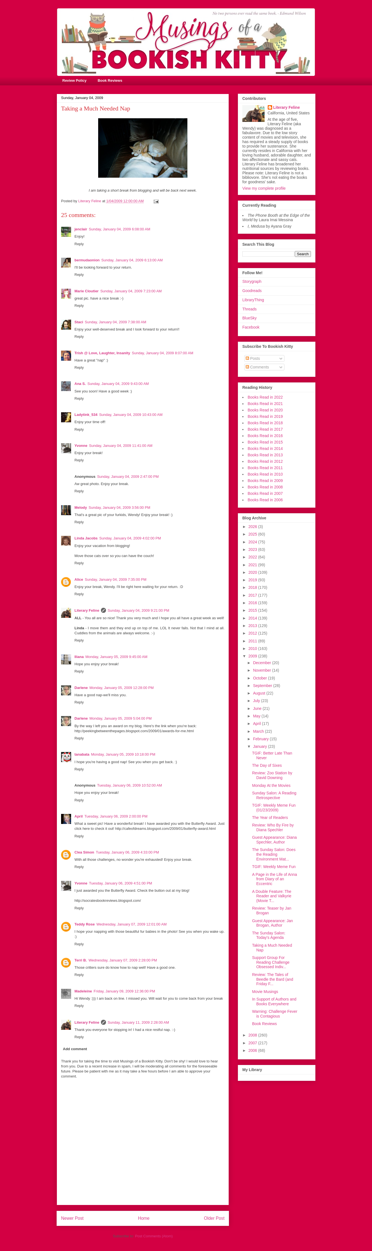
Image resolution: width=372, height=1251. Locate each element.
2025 (253, 534)
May (257, 716)
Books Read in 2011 (265, 468)
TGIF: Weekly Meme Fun (274, 866)
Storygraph (251, 281)
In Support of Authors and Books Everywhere (274, 1001)
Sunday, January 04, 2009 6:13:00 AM (132, 260)
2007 (253, 1043)
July (257, 700)
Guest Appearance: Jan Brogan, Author (272, 923)
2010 (253, 648)
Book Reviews (110, 80)
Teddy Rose (84, 924)
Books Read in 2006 (265, 500)
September (263, 685)
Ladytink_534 (85, 415)
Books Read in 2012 (265, 461)
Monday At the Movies (271, 785)
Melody (80, 507)
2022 (253, 557)
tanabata (81, 754)
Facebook (250, 327)
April (78, 816)
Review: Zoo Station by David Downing (272, 775)
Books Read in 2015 (265, 442)
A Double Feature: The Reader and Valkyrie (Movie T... (271, 896)
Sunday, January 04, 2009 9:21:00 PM (138, 610)
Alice (78, 579)
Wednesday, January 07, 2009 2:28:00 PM (123, 960)
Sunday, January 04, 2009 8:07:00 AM (162, 353)
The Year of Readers (270, 817)
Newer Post (72, 1218)
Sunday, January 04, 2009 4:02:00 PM (130, 538)
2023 (253, 549)
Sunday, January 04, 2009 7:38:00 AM (115, 322)
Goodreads (252, 290)
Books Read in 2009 (265, 480)
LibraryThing (253, 300)
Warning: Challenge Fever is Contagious (274, 1013)
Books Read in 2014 (265, 448)
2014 (253, 618)
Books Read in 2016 (265, 435)
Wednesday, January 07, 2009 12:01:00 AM (131, 924)
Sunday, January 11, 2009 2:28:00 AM (138, 1022)
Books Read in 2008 (265, 487)
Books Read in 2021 (265, 403)
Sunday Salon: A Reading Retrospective (274, 795)
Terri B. (80, 960)
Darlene (81, 688)
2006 (253, 1050)
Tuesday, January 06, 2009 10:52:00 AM (129, 785)
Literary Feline (86, 610)
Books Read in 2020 (265, 410)
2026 (253, 526)
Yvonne (80, 445)
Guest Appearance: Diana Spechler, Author (274, 839)
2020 (253, 572)
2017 (253, 595)
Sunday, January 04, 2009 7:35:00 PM (115, 579)
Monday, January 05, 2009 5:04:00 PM (121, 718)
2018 (253, 587)
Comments (257, 367)
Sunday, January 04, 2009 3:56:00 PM (119, 507)
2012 (253, 633)
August (259, 693)
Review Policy (74, 80)
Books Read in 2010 (265, 474)
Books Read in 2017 (265, 429)
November (262, 670)
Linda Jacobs (86, 538)
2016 (253, 603)
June (257, 708)
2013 (253, 625)
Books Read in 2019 (265, 416)
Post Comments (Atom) (154, 1236)
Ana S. (80, 384)
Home (144, 1218)
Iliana (79, 657)
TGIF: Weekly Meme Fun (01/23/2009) (274, 807)
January (260, 746)
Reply (79, 244)
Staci (78, 322)
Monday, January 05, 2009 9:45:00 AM (116, 657)
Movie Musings (265, 991)
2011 (253, 641)
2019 (253, 580)
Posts (253, 358)
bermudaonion (87, 260)
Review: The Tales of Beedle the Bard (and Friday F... (272, 979)
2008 (253, 1035)
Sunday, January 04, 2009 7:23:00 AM (131, 291)
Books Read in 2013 (265, 455)
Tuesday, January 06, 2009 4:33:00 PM (127, 852)
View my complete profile (264, 188)
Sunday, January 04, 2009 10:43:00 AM (130, 415)
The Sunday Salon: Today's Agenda (268, 935)
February (261, 739)
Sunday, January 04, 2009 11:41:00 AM (120, 445)
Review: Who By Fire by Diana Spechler (273, 827)
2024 (253, 542)
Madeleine (83, 991)
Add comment (75, 1049)
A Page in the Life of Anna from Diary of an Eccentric (274, 879)
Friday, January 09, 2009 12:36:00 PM (124, 991)
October (260, 678)
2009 (253, 656)
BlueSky (249, 318)
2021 (253, 565)
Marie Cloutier (86, 291)
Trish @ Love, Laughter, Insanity (102, 353)
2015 (253, 610)
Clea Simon (84, 852)
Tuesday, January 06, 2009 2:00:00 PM (116, 816)
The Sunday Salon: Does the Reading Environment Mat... (274, 854)
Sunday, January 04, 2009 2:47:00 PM (128, 476)
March (259, 731)
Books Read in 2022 (265, 397)
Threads (249, 309)
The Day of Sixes (267, 765)
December (262, 663)
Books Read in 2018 (265, 423)
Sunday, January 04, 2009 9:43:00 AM (118, 384)
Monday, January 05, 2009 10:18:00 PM (123, 754)
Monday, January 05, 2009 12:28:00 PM (122, 688)
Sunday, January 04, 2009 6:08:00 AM (119, 229)
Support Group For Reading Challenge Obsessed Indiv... (270, 962)
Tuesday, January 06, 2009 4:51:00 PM (120, 883)
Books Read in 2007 (265, 493)
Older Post (214, 1218)
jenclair (80, 229)
